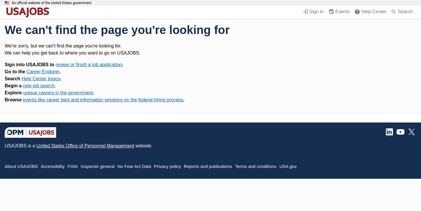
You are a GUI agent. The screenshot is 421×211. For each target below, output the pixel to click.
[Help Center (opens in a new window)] (370, 12)
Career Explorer (43, 71)
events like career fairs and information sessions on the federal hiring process (103, 99)
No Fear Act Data (134, 166)
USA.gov (288, 166)
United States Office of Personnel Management (85, 145)
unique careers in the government (58, 92)
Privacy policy (167, 166)
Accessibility (53, 166)
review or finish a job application (89, 64)
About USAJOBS (21, 166)
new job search (38, 85)
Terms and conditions (256, 166)
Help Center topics (41, 78)
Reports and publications (208, 166)
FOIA (73, 166)
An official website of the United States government (52, 3)
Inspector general (98, 166)
